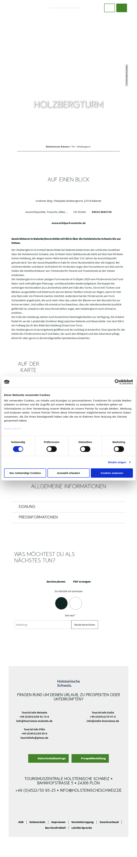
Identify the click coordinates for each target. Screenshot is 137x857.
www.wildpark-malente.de (69, 223)
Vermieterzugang (82, 822)
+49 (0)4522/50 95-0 (34, 733)
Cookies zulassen (112, 472)
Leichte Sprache (82, 827)
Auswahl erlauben (68, 472)
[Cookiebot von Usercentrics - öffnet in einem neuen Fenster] (117, 382)
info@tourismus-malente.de (34, 721)
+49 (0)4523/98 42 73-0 (34, 716)
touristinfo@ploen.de (34, 737)
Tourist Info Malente (34, 712)
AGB (21, 822)
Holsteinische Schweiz (58, 146)
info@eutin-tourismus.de (103, 721)
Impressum (58, 822)
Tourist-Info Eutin (103, 712)
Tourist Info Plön (34, 729)
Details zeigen (117, 462)
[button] (109, 8)
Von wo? (70, 615)
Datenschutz (37, 822)
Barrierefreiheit (55, 827)
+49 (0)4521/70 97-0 (103, 716)
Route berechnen (84, 624)
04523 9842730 (102, 212)
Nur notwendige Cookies (25, 472)
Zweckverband (109, 822)
